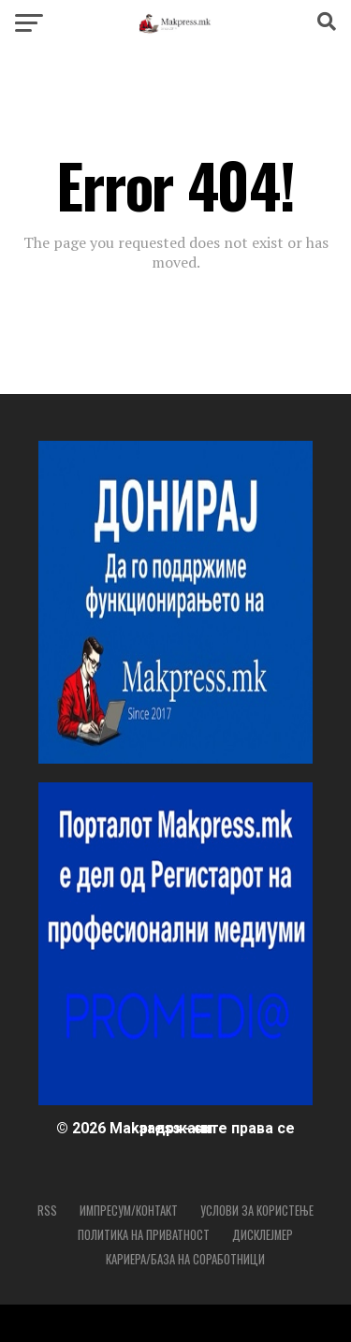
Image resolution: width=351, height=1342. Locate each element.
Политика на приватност (144, 1235)
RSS (47, 1210)
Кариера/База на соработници (185, 1259)
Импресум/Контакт (129, 1210)
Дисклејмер (262, 1235)
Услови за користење (257, 1210)
